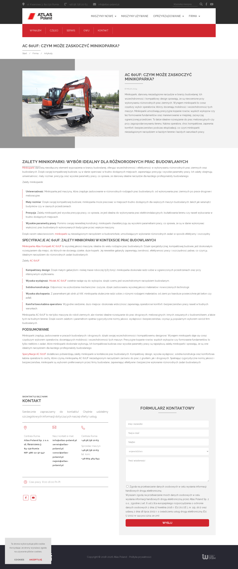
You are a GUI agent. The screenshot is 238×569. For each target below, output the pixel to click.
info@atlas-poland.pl (108, 4)
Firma (36, 53)
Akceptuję (35, 559)
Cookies (19, 559)
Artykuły (48, 53)
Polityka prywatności (140, 557)
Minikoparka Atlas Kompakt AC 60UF (41, 246)
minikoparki (61, 234)
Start (24, 53)
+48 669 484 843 (90, 458)
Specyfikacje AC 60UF (34, 354)
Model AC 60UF (58, 280)
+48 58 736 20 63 (90, 440)
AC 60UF (35, 260)
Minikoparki (28, 167)
